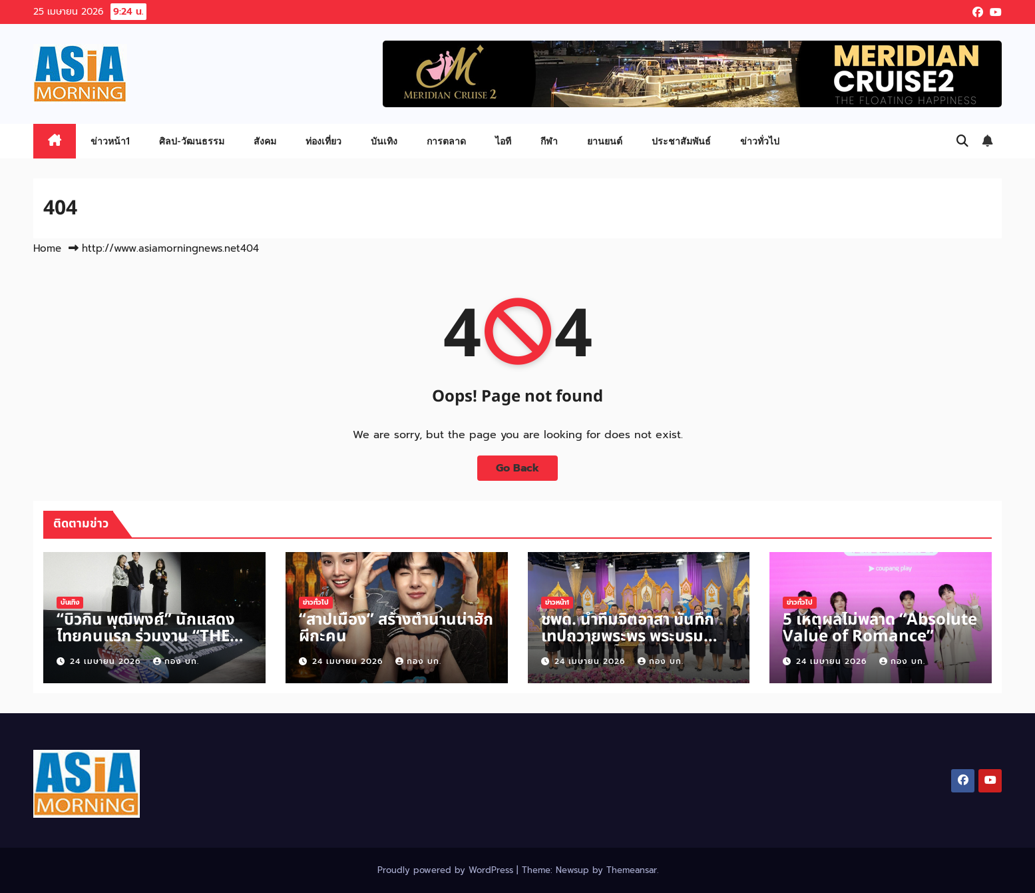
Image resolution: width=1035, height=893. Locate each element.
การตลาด (446, 141)
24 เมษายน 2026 (107, 661)
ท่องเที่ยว (323, 141)
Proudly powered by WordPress (447, 870)
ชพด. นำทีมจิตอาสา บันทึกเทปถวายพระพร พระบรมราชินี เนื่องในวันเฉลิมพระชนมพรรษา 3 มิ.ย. (627, 645)
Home (47, 248)
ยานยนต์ (604, 141)
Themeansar (631, 870)
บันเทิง (384, 141)
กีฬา (549, 141)
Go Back (517, 468)
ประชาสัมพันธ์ (681, 141)
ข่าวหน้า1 (110, 141)
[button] (962, 141)
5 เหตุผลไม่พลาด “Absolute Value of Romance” (880, 628)
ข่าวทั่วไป (759, 141)
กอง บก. (176, 661)
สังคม (265, 141)
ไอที (503, 141)
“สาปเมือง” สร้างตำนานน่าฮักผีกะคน (396, 628)
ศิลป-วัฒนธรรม (191, 141)
